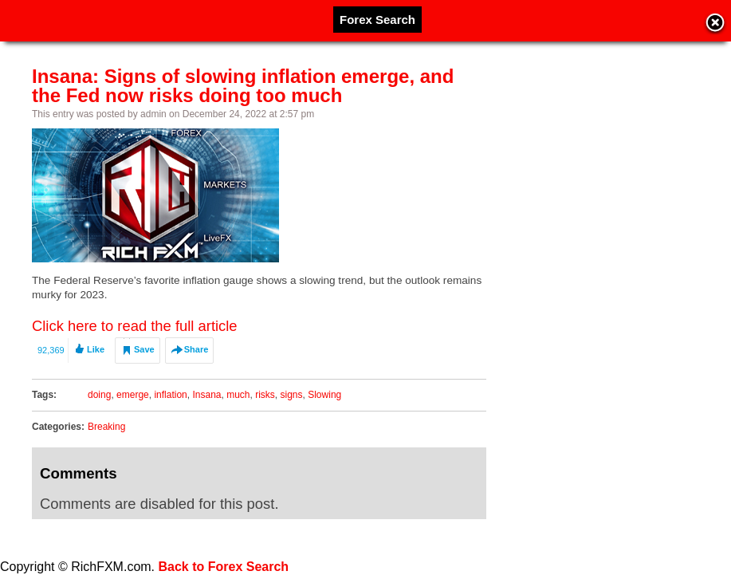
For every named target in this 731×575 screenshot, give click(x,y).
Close (715, 24)
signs (292, 394)
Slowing (324, 394)
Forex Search (377, 19)
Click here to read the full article (135, 325)
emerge (132, 394)
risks (265, 394)
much (238, 394)
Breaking (106, 426)
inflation (170, 394)
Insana (206, 394)
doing (99, 394)
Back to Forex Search (224, 566)
